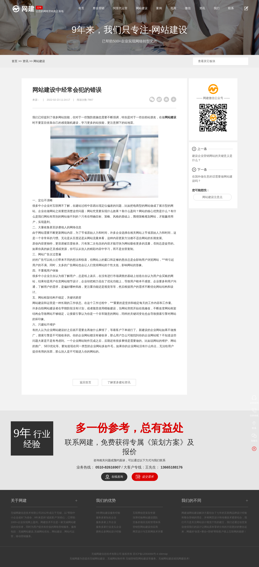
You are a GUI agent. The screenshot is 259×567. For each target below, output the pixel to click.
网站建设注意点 (212, 197)
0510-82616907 (108, 467)
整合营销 (98, 8)
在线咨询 (117, 476)
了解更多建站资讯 (118, 382)
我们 (216, 8)
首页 (81, 8)
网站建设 (141, 8)
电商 (173, 8)
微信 (188, 8)
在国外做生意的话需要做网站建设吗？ (212, 178)
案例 (159, 8)
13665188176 (172, 467)
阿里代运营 (120, 8)
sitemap (163, 553)
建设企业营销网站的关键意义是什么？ (212, 158)
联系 (231, 8)
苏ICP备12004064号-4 (145, 553)
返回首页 (85, 382)
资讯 (202, 8)
